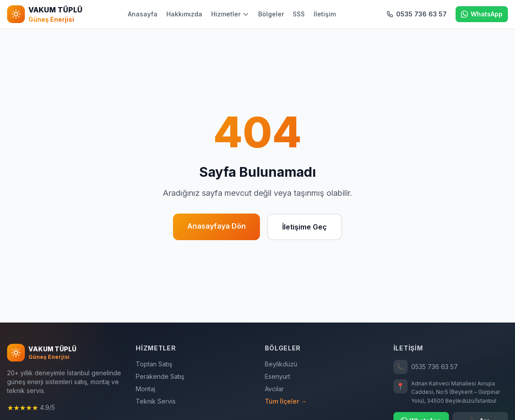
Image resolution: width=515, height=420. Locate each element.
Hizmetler (230, 14)
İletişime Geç (304, 226)
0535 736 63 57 (425, 367)
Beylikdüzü (281, 364)
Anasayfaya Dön (216, 226)
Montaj (145, 389)
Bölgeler (271, 14)
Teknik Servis (156, 401)
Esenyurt (277, 376)
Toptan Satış (154, 364)
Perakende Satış (160, 376)
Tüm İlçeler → (286, 401)
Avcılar (274, 389)
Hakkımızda (184, 14)
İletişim (325, 14)
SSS (299, 14)
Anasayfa (142, 14)
